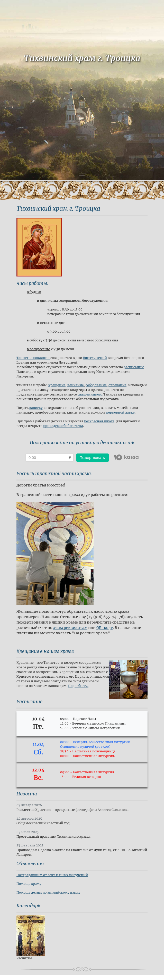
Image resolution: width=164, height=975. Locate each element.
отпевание (117, 385)
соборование (96, 385)
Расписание (29, 701)
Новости (26, 794)
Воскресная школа (99, 421)
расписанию (134, 367)
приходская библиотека (63, 426)
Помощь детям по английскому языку (48, 892)
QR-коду (104, 627)
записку (36, 408)
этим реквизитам (70, 627)
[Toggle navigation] (82, 173)
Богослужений (95, 358)
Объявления (30, 864)
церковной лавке (120, 412)
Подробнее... (78, 686)
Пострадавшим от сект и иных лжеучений (52, 875)
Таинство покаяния (33, 358)
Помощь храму (28, 884)
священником (90, 394)
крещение (57, 385)
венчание (75, 385)
